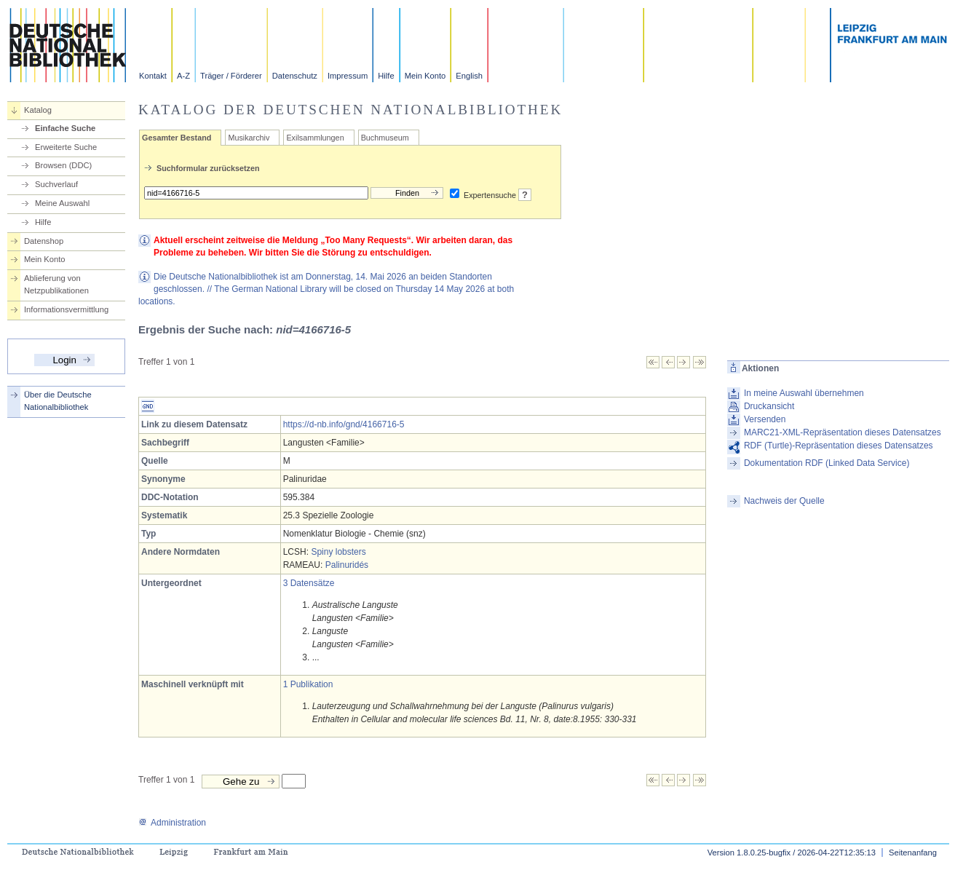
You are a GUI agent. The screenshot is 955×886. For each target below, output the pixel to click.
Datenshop (43, 241)
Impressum (348, 75)
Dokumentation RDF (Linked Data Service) (826, 463)
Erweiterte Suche (66, 147)
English (469, 75)
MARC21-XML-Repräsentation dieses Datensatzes (842, 432)
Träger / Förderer (231, 75)
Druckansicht (769, 406)
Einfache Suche (65, 128)
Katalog (38, 110)
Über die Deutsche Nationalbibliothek (58, 400)
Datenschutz (294, 75)
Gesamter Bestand (176, 137)
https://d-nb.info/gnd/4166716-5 (344, 424)
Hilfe (386, 75)
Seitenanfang (913, 852)
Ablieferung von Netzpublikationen (56, 284)
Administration (172, 823)
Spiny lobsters (338, 552)
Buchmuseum (385, 137)
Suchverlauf (56, 184)
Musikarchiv (248, 137)
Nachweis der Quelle (784, 501)
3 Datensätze (309, 583)
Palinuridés (346, 565)
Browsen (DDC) (63, 165)
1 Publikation (308, 684)
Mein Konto (425, 75)
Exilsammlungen (315, 137)
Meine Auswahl (62, 203)
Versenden (764, 419)
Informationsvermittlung (66, 309)
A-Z (183, 75)
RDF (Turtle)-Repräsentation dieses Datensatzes (838, 445)
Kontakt (153, 75)
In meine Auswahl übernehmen (804, 393)
